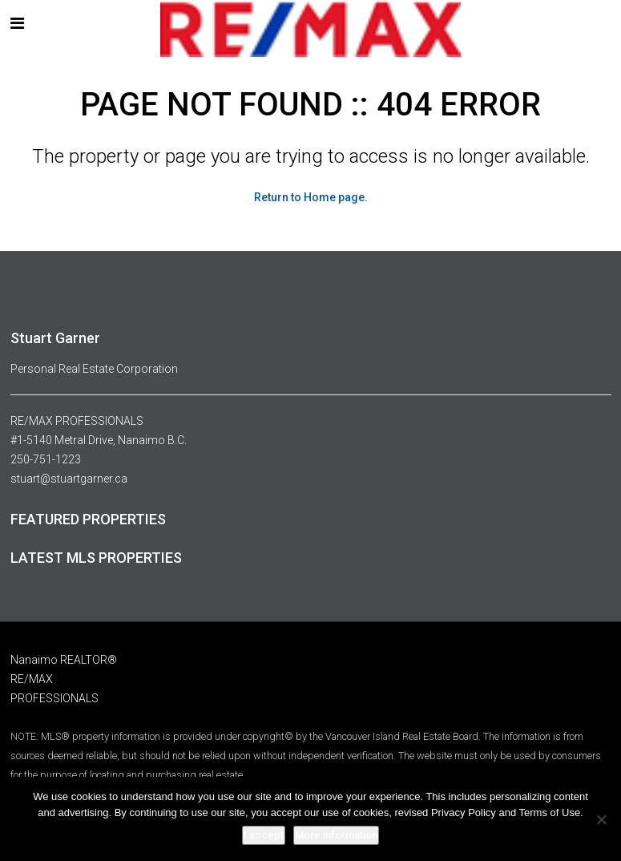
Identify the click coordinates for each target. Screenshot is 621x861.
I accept (264, 835)
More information (336, 835)
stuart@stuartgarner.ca (68, 478)
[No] (601, 819)
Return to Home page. (311, 197)
